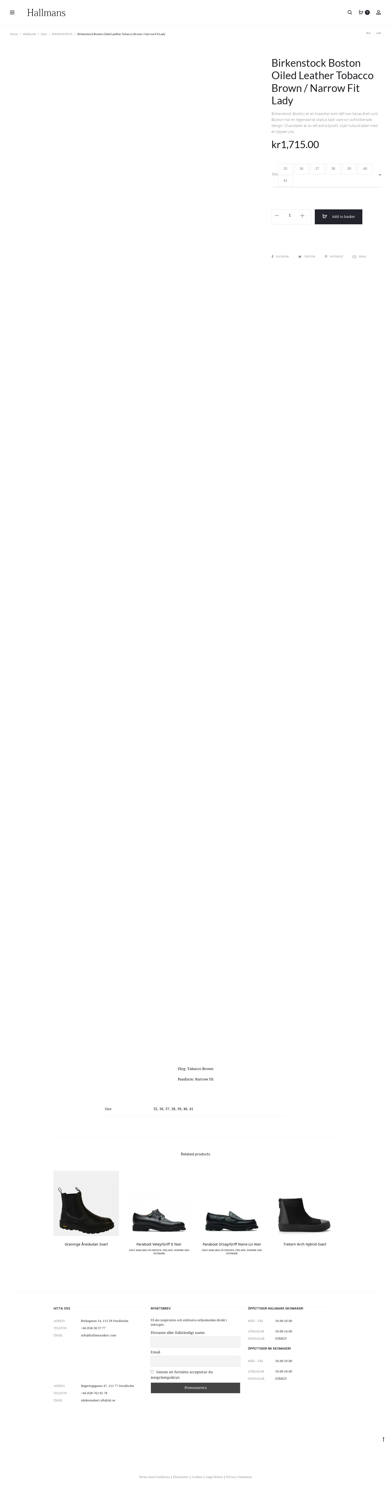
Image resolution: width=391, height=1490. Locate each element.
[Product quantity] (289, 215)
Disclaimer (181, 1477)
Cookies (197, 1477)
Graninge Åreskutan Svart (86, 1244)
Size (275, 174)
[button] (285, 169)
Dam (44, 34)
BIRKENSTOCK (62, 34)
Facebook (280, 257)
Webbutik (29, 34)
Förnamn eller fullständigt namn (178, 1333)
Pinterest (334, 257)
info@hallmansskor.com (98, 1335)
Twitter (307, 257)
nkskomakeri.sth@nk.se (98, 1400)
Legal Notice (214, 1477)
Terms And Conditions (154, 1477)
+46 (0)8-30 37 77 (93, 1328)
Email (360, 257)
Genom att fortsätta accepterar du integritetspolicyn (182, 1375)
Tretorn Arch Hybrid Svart (304, 1244)
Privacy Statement (239, 1477)
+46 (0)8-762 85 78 (94, 1393)
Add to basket (338, 216)
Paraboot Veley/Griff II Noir (159, 1244)
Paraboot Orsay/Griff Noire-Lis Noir (232, 1244)
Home (14, 34)
